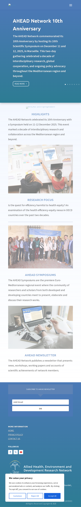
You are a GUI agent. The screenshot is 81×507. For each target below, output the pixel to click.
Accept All (52, 496)
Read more (20, 84)
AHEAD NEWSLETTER (40, 349)
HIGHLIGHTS (40, 108)
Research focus (40, 194)
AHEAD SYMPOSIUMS (40, 269)
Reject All (35, 496)
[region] (34, 488)
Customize (17, 496)
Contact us (14, 438)
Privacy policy (15, 434)
